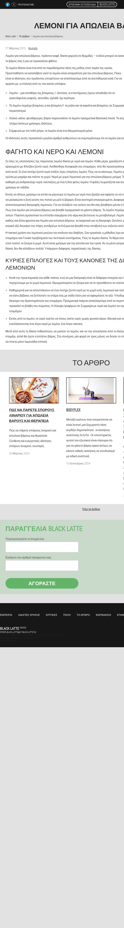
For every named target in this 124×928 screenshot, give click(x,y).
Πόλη (67, 615)
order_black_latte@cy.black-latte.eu (18, 632)
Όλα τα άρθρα (91, 509)
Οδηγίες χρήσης (29, 615)
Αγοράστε (41, 583)
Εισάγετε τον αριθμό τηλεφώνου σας (28, 557)
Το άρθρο (83, 615)
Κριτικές (51, 615)
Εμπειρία (6, 615)
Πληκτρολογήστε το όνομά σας (24, 538)
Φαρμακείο (103, 615)
